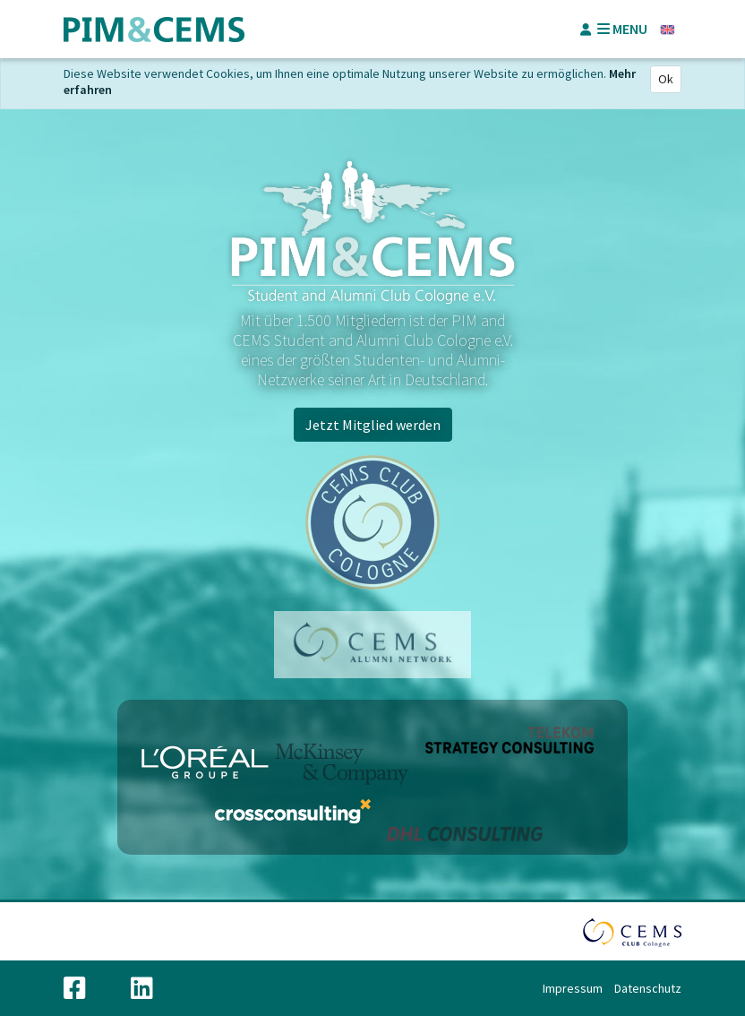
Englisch (667, 29)
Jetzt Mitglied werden (373, 425)
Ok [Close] (665, 79)
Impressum (573, 988)
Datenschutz (647, 988)
